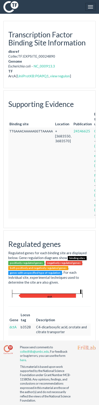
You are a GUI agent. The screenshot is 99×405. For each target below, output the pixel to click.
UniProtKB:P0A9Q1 (33, 76)
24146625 (82, 131)
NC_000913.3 (44, 66)
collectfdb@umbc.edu (34, 351)
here (23, 360)
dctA (13, 327)
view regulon (60, 76)
